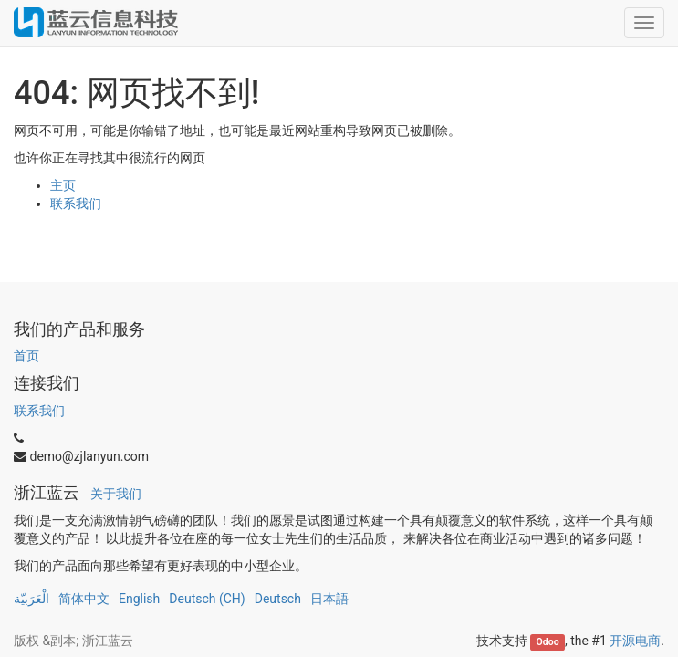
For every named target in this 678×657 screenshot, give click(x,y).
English (139, 598)
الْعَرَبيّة (31, 598)
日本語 (329, 598)
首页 (26, 356)
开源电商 (635, 640)
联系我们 (75, 203)
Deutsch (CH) (207, 598)
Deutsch (278, 598)
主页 (63, 185)
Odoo (548, 642)
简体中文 (84, 598)
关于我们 (115, 493)
